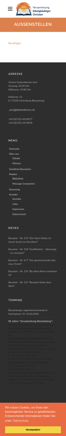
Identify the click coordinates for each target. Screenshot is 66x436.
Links (15, 203)
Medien (13, 174)
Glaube (16, 158)
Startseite (14, 148)
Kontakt (13, 194)
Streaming (14, 189)
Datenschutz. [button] (21, 420)
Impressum (18, 208)
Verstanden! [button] (33, 429)
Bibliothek (17, 178)
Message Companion (23, 183)
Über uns (14, 153)
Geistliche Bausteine (20, 169)
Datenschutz (19, 214)
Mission (16, 163)
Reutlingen (14, 43)
